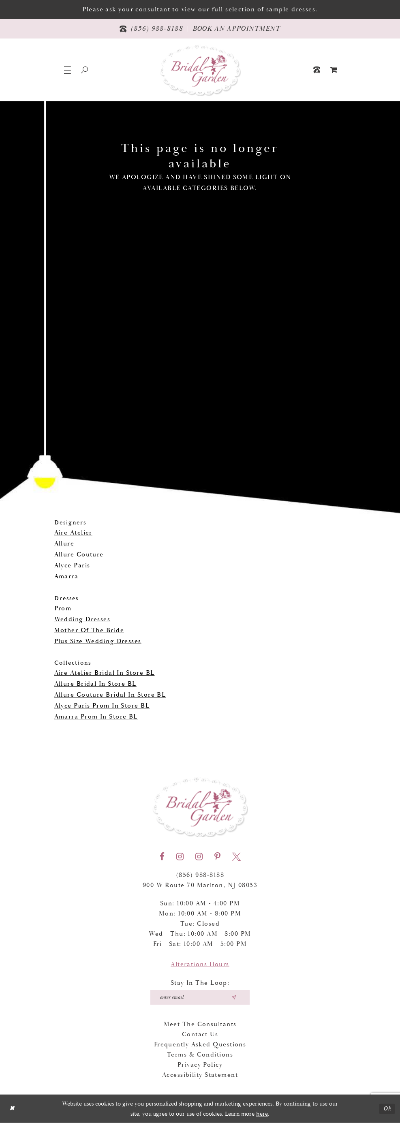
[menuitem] (333, 69)
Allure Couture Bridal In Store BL (110, 695)
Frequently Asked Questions (200, 1044)
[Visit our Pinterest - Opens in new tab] (217, 856)
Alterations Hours (200, 964)
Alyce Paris (72, 565)
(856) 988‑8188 (200, 875)
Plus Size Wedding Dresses (97, 641)
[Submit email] (234, 997)
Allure (64, 543)
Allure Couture (79, 554)
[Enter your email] (200, 997)
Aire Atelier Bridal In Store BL (104, 673)
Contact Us (200, 1034)
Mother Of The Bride (89, 630)
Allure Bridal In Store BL (95, 684)
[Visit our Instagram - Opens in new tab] (180, 856)
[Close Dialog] (12, 1109)
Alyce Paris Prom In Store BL (102, 706)
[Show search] (84, 69)
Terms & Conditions (200, 1054)
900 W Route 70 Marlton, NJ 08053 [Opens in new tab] (200, 885)
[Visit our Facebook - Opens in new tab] (162, 856)
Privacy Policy (200, 1065)
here (262, 1114)
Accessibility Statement (200, 1075)
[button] (67, 69)
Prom (63, 608)
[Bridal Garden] (200, 70)
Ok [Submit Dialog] (387, 1108)
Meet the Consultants (200, 1024)
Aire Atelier (73, 532)
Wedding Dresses (82, 619)
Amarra (66, 576)
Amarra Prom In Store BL (96, 716)
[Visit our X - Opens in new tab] (236, 856)
